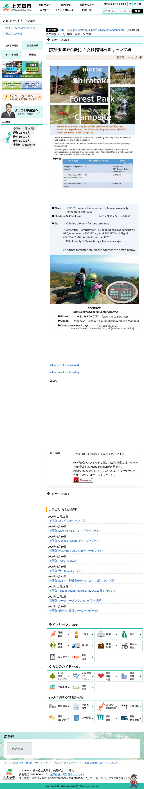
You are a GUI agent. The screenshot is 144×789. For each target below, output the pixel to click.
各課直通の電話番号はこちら (66, 774)
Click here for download (66, 365)
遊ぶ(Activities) (14, 33)
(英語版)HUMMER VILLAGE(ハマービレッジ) (76, 550)
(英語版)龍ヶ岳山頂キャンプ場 (67, 520)
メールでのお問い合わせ (18, 762)
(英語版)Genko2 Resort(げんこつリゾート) (74, 540)
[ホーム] (65, 29)
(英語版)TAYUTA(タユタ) (63, 560)
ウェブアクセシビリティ (67, 762)
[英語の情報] (80, 29)
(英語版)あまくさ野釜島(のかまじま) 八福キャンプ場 (81, 580)
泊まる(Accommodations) (20, 27)
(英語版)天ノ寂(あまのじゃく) (66, 570)
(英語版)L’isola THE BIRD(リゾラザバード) (74, 530)
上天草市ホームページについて (102, 762)
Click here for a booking (64, 372)
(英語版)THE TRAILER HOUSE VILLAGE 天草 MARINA (82, 590)
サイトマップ (42, 762)
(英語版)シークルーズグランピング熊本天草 (75, 600)
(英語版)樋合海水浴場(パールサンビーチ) (73, 610)
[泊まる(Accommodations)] (107, 29)
